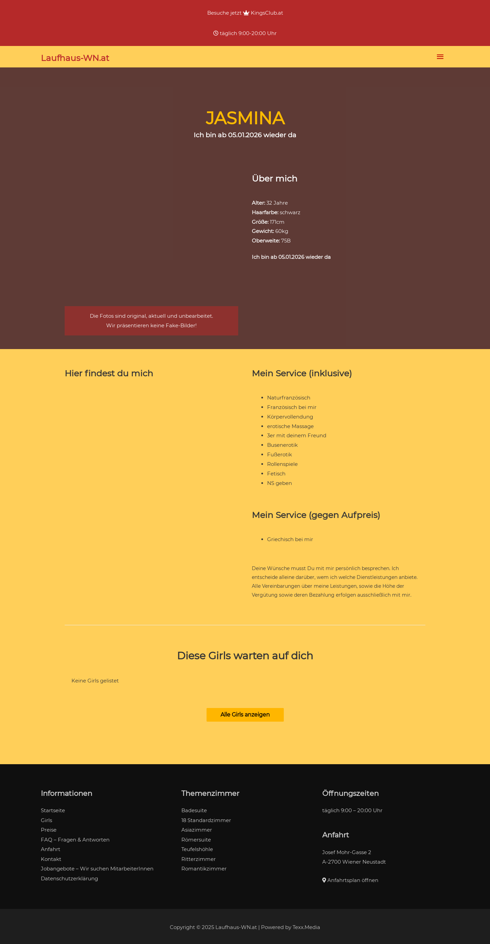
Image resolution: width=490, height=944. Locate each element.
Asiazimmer (196, 828)
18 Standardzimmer (206, 818)
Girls (46, 818)
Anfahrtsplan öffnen (350, 878)
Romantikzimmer (204, 866)
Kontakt (51, 856)
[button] (245, 713)
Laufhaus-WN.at (75, 57)
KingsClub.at (263, 13)
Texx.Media (307, 925)
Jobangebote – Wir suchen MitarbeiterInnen (97, 866)
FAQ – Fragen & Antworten (75, 837)
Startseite (53, 809)
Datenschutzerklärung (69, 875)
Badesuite (194, 809)
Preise (48, 828)
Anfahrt (50, 847)
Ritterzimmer (198, 856)
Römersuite (196, 837)
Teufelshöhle (197, 847)
